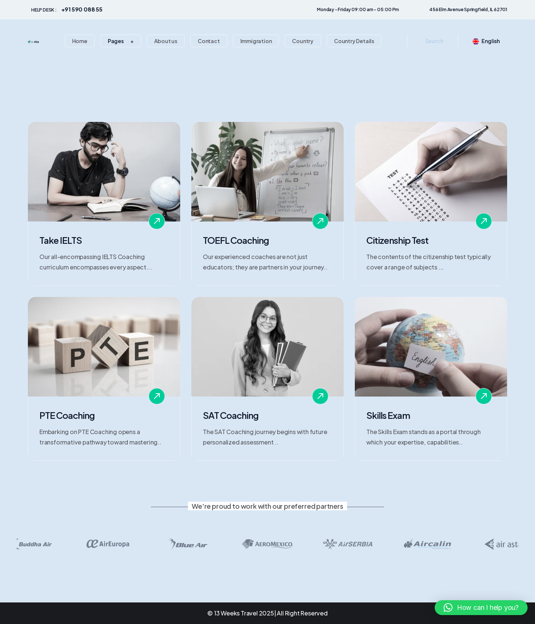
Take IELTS (60, 240)
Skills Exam (388, 415)
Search (434, 41)
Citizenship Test (397, 240)
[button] (481, 607)
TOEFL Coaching (236, 240)
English (486, 40)
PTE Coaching (67, 415)
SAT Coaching (231, 415)
